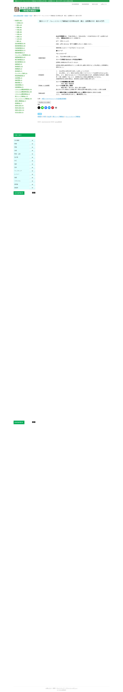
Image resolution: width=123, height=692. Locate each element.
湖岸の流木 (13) (19, 110)
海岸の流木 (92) (19, 108)
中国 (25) (19, 34)
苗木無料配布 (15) (20, 62)
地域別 (40, 116)
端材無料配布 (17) (20, 50)
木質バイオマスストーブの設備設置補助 (54, 99)
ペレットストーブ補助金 (72, 116)
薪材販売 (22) (19, 66)
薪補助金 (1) (18, 103)
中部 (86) (19, 29)
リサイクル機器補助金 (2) (22, 94)
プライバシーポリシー (71, 688)
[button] (34, 192)
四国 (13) (19, 36)
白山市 (49, 116)
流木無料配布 (75, 4)
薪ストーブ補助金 (58, 116)
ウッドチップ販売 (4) (21, 73)
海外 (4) (19, 41)
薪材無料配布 (85, 4)
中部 (44, 116)
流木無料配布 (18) (20, 43)
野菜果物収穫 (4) (20, 75)
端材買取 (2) (18, 80)
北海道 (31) (20, 23)
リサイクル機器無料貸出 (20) (23, 92)
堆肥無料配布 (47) (20, 57)
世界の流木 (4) (19, 105)
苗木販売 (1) (18, 71)
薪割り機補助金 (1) (20, 101)
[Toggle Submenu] (32, 140)
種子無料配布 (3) (20, 59)
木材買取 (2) (18, 78)
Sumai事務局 (58, 122)
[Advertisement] (97, 9)
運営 (54, 688)
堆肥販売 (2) (18, 69)
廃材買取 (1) (18, 82)
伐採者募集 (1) (19, 85)
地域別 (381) (18, 20)
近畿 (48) (19, 32)
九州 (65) (19, 39)
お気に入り (104, 4)
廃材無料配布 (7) (20, 52)
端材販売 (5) (18, 64)
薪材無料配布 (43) (20, 46)
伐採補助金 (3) (19, 87)
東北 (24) (19, 25)
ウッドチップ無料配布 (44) (22, 55)
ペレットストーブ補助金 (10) (23, 98)
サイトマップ (60, 688)
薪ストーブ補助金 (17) (21, 96)
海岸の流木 (95, 4)
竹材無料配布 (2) (20, 48)
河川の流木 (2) (19, 112)
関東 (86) (19, 27)
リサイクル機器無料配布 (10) (23, 89)
